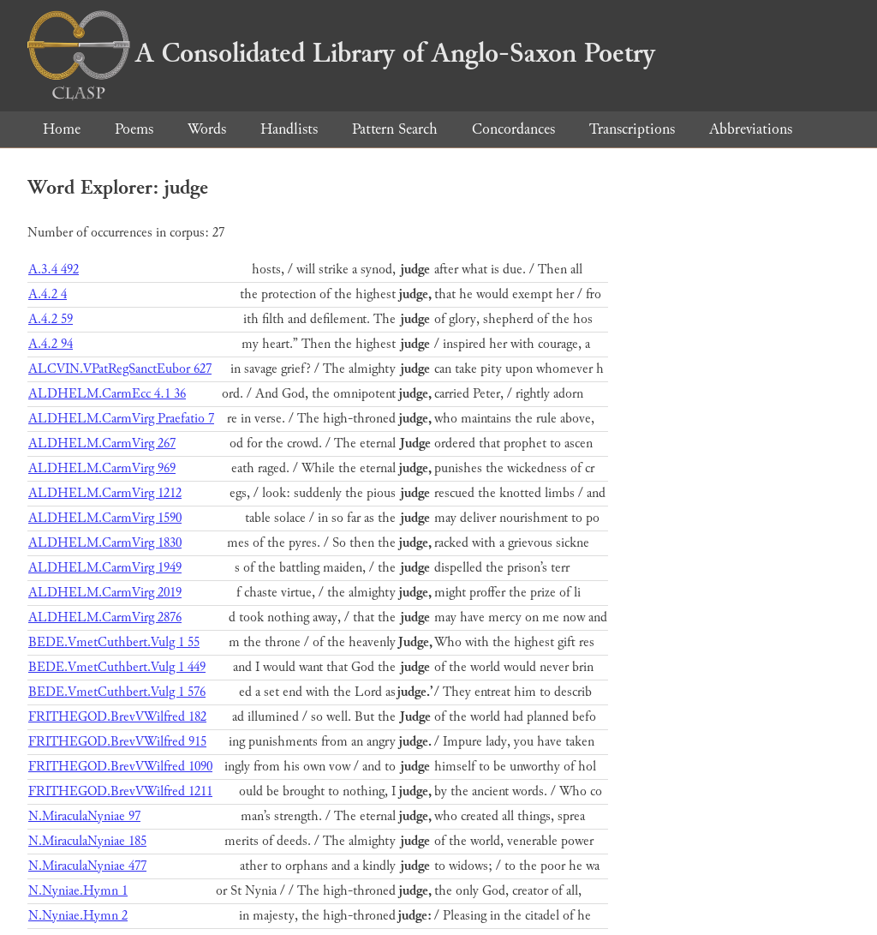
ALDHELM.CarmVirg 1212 (105, 493)
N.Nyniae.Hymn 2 (78, 916)
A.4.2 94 (50, 344)
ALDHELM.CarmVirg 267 (102, 443)
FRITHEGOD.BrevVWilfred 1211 (120, 791)
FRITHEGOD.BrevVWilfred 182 (117, 717)
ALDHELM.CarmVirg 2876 (105, 617)
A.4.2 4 (47, 294)
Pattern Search (395, 129)
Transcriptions (632, 129)
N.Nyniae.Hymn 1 (78, 891)
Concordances (513, 129)
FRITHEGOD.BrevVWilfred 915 (117, 742)
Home (62, 129)
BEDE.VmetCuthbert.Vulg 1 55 (114, 642)
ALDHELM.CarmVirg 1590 (105, 518)
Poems (134, 129)
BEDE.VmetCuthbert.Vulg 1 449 (117, 667)
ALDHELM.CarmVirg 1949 (105, 568)
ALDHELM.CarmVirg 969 (102, 468)
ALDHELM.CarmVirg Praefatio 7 (121, 419)
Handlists (289, 129)
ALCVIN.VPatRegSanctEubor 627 (120, 369)
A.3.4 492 (53, 269)
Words (207, 129)
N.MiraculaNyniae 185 (87, 841)
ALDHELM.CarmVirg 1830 (105, 543)
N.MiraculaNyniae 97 (84, 816)
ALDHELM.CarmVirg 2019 (105, 592)
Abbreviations (750, 129)
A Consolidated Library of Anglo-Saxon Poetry (341, 53)
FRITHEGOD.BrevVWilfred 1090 (120, 766)
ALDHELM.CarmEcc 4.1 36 (107, 394)
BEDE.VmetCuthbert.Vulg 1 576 (117, 692)
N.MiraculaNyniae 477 (87, 866)
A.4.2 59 (50, 319)
